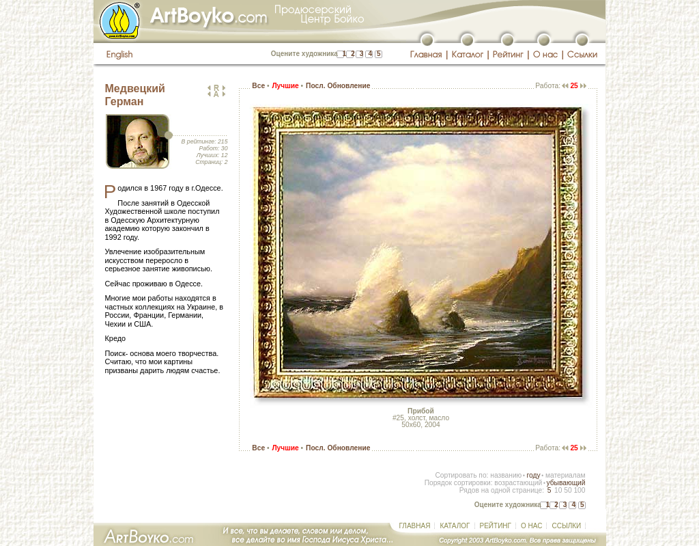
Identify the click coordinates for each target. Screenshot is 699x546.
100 (579, 490)
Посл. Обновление (338, 86)
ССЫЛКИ (566, 526)
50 (567, 490)
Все (258, 86)
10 (558, 490)
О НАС (531, 526)
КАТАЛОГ (455, 526)
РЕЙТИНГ (495, 526)
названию (506, 475)
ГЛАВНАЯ (415, 526)
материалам (565, 475)
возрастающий (518, 483)
